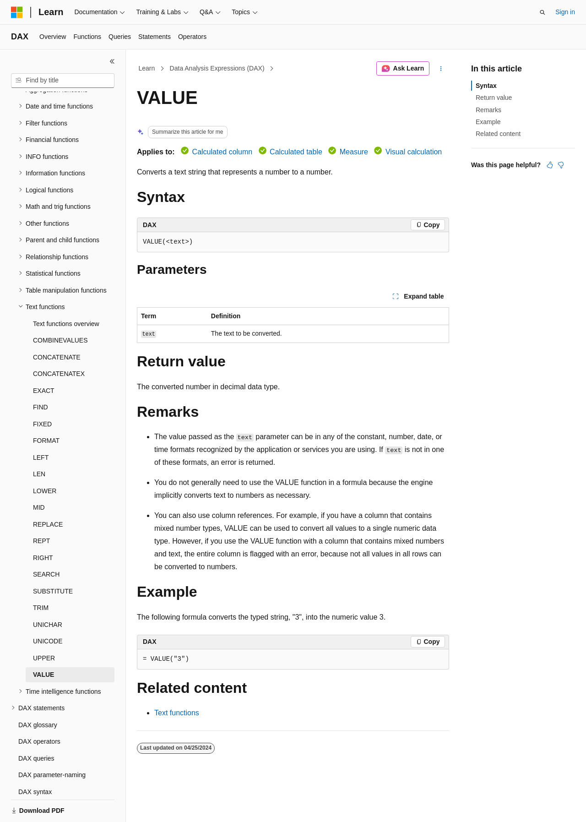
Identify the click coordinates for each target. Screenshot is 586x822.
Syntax (486, 85)
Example (488, 121)
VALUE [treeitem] (43, 643)
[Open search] (542, 12)
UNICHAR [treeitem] (47, 593)
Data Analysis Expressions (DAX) (217, 68)
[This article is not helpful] (560, 164)
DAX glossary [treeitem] (37, 693)
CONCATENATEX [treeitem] (59, 342)
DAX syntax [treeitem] (35, 760)
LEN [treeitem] (39, 442)
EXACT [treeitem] (43, 359)
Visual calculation (413, 152)
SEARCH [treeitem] (46, 542)
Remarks (488, 110)
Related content (498, 133)
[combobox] (62, 80)
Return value (494, 97)
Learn (147, 68)
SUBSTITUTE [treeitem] (53, 559)
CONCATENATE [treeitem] (57, 325)
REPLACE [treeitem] (48, 492)
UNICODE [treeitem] (48, 609)
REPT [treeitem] (41, 509)
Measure (354, 152)
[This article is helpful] (549, 164)
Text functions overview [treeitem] (66, 292)
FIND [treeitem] (40, 375)
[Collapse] (112, 61)
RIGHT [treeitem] (43, 526)
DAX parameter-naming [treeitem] (52, 743)
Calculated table (296, 152)
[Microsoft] (17, 12)
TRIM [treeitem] (41, 576)
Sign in (565, 12)
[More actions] (441, 68)
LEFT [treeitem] (41, 426)
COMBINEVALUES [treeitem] (60, 308)
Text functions (176, 713)
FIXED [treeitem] (42, 392)
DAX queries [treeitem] (36, 726)
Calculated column (222, 152)
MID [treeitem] (39, 475)
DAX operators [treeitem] (39, 709)
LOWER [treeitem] (44, 459)
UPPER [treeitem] (44, 626)
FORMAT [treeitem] (46, 409)
